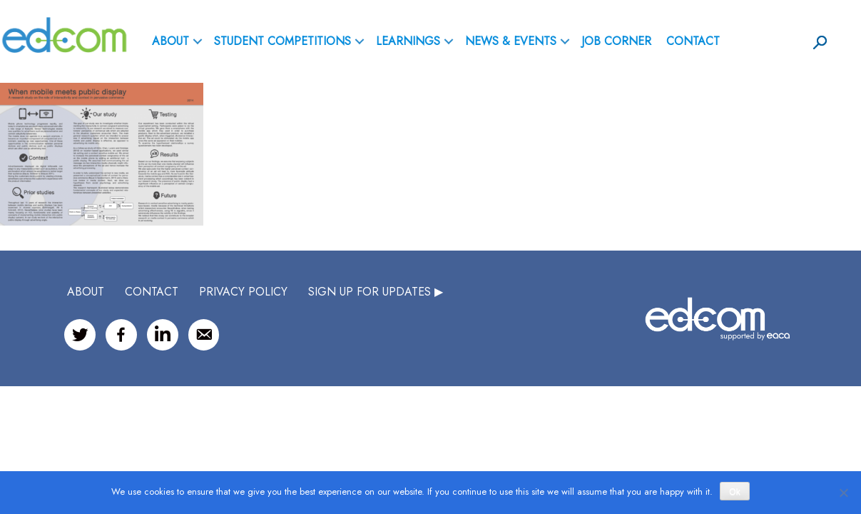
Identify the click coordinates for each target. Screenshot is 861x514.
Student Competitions (282, 41)
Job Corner (616, 41)
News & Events (510, 41)
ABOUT (170, 41)
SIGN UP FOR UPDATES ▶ (375, 291)
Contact (693, 41)
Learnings (408, 41)
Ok (734, 492)
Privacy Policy (243, 291)
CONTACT (151, 291)
